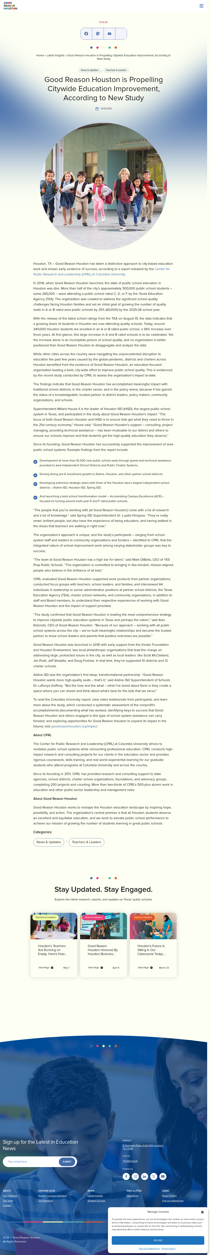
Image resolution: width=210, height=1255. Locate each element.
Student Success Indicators (52, 1196)
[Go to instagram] (135, 1176)
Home (37, 55)
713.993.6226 (130, 1161)
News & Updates (89, 70)
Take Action (132, 1196)
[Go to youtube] (162, 1176)
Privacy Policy (169, 1249)
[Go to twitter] (153, 1176)
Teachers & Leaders (116, 70)
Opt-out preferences (149, 1249)
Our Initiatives (10, 1196)
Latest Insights (52, 55)
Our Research (45, 1201)
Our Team (8, 1201)
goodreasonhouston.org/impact (144, 720)
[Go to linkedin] (144, 1176)
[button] (202, 1212)
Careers (7, 1205)
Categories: (38, 826)
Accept (158, 1240)
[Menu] (181, 6)
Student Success (96, 1201)
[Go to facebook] (126, 1176)
